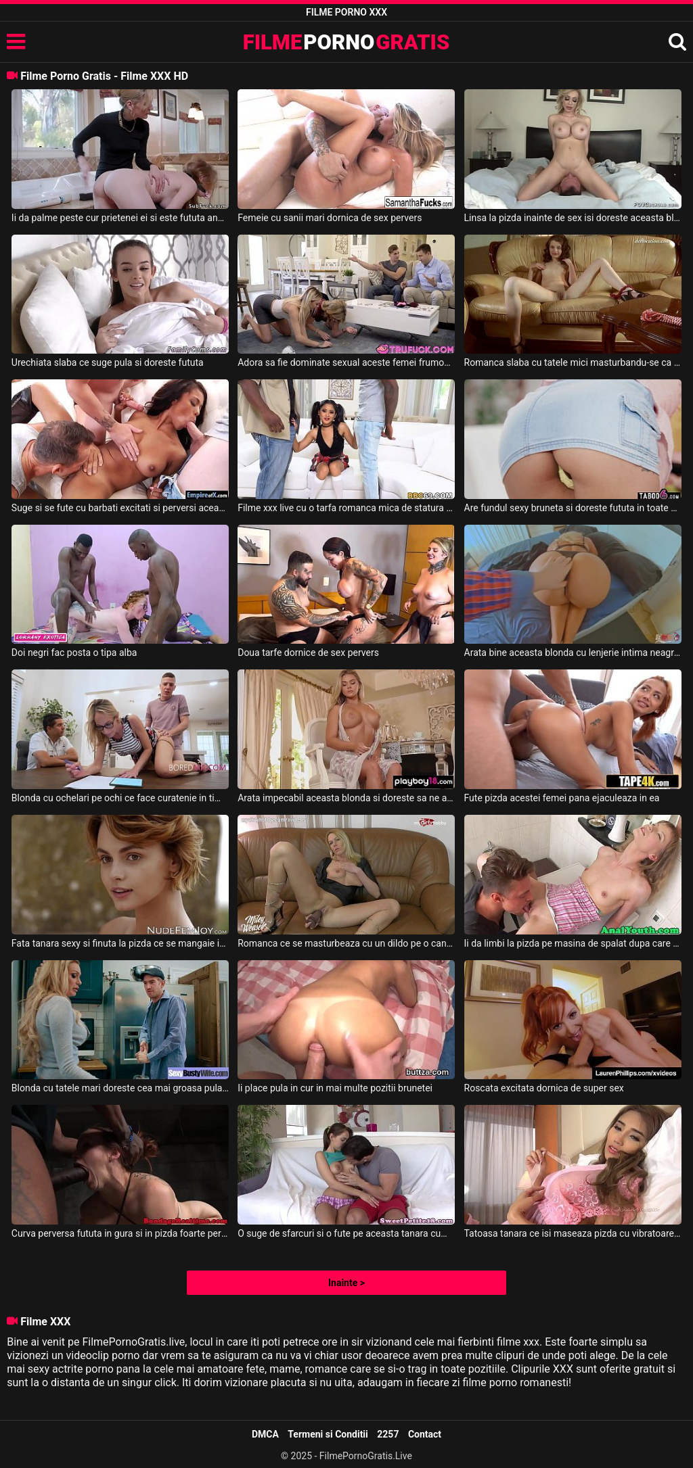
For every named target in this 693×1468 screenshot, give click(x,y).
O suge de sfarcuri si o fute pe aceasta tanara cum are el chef (346, 1233)
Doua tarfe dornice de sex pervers (308, 652)
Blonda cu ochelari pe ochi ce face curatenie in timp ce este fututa (120, 797)
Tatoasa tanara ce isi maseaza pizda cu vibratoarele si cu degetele (572, 1233)
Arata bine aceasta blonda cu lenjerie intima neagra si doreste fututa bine (572, 652)
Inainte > (346, 1282)
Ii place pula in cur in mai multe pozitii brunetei (335, 1088)
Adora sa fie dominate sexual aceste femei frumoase (346, 362)
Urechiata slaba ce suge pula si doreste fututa (108, 362)
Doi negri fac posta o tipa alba (74, 652)
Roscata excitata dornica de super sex (544, 1088)
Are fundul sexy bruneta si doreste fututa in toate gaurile (572, 507)
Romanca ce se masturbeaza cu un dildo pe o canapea (346, 943)
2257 (388, 1434)
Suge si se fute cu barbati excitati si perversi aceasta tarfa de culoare (120, 507)
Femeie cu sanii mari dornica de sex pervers (330, 217)
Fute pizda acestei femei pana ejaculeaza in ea (562, 797)
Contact (424, 1434)
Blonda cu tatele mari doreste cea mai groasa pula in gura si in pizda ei (120, 1088)
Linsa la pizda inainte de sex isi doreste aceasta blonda (572, 217)
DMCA (265, 1434)
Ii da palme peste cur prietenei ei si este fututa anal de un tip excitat (120, 217)
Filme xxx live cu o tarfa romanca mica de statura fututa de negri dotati (346, 507)
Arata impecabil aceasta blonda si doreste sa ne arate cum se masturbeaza (346, 797)
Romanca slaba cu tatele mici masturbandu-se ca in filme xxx (572, 362)
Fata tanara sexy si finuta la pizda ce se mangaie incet (120, 943)
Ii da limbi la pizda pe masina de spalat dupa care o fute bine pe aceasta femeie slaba (572, 943)
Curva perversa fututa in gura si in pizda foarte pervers (120, 1233)
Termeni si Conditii (327, 1434)
